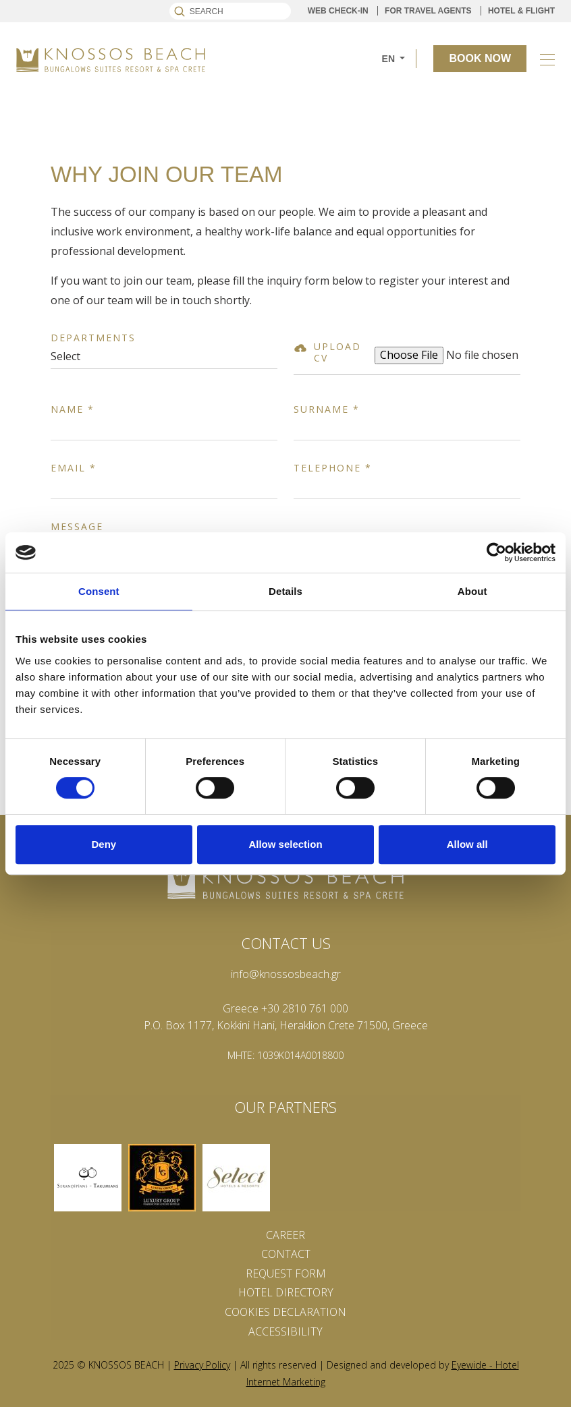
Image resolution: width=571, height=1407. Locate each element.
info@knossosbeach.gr (286, 974)
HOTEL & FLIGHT (521, 11)
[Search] (230, 11)
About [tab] (472, 591)
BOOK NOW (480, 58)
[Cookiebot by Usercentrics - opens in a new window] (496, 552)
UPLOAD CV (337, 352)
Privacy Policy (202, 1364)
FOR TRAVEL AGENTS (428, 11)
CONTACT (285, 1253)
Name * (72, 409)
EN (390, 58)
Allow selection (285, 844)
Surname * (327, 409)
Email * (74, 468)
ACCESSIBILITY (285, 1331)
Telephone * (333, 468)
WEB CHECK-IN (338, 11)
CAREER (285, 1235)
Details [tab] (285, 591)
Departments (93, 338)
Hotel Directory (285, 1292)
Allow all (467, 844)
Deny (103, 844)
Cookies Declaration (285, 1311)
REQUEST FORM (286, 1273)
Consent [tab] (98, 591)
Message (77, 527)
